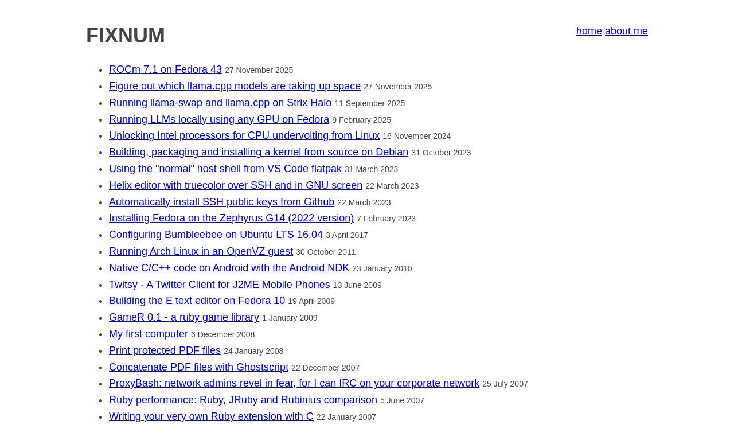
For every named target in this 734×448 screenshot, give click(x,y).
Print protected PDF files (165, 350)
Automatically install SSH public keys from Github (221, 202)
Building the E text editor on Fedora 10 (197, 300)
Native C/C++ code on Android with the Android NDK (229, 268)
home (589, 31)
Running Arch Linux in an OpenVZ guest (201, 251)
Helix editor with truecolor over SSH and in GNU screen (235, 185)
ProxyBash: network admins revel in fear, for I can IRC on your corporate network (294, 383)
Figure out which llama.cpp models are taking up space (235, 86)
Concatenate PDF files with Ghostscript (198, 367)
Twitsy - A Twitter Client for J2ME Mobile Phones (219, 284)
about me (626, 31)
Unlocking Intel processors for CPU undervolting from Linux (244, 135)
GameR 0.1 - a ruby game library (184, 317)
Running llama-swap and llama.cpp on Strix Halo (220, 102)
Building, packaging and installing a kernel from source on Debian (258, 152)
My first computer (148, 334)
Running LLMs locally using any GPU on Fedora (219, 119)
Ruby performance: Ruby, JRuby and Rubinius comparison (243, 400)
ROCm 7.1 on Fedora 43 (165, 69)
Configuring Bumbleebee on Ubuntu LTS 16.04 (216, 234)
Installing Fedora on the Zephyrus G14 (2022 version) (231, 218)
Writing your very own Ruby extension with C (211, 416)
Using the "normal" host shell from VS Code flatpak (225, 168)
